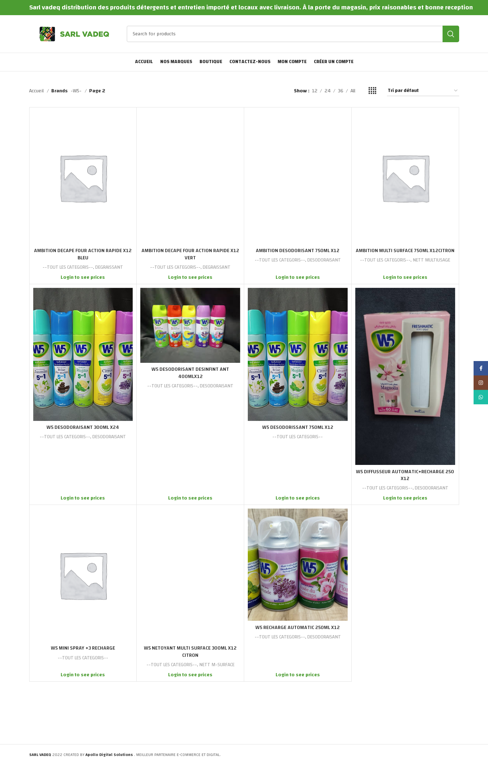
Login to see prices (83, 277)
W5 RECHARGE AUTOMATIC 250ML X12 (297, 627)
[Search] (293, 34)
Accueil (37, 91)
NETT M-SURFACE (216, 664)
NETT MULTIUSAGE (431, 260)
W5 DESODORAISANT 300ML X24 (83, 427)
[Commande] (423, 91)
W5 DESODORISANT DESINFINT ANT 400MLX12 (190, 373)
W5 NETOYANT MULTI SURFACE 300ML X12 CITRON (190, 651)
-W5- (77, 91)
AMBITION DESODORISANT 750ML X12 (297, 250)
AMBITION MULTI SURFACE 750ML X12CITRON (405, 250)
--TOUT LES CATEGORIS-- (68, 267)
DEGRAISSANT (109, 267)
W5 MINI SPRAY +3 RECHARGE (83, 648)
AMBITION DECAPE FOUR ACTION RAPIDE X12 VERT (190, 254)
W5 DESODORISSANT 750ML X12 (297, 427)
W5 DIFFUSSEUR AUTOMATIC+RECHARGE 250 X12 (405, 475)
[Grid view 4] (372, 91)
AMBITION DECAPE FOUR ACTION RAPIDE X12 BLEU (83, 254)
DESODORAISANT (324, 260)
